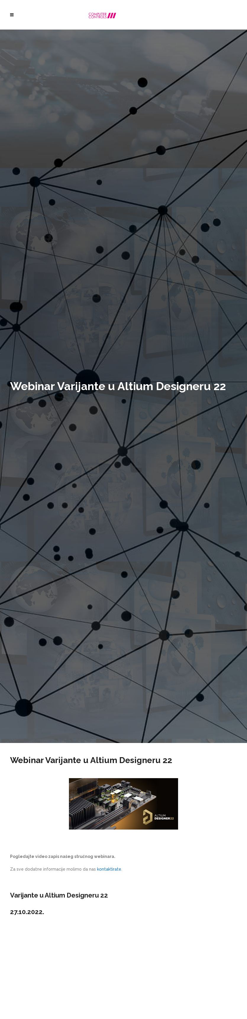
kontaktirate (109, 869)
